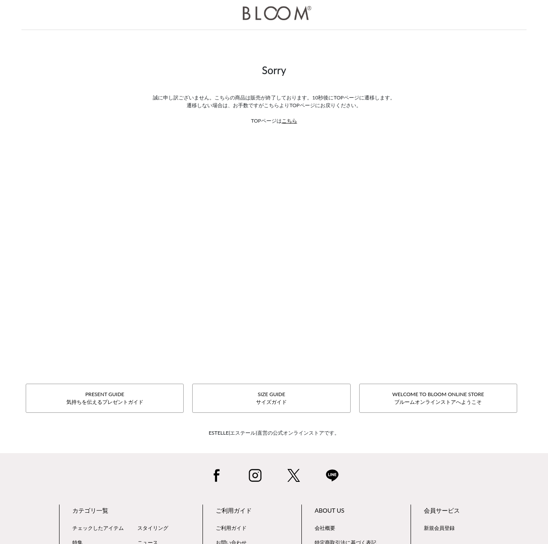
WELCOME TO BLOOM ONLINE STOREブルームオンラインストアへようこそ (438, 398)
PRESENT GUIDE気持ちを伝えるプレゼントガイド (104, 398)
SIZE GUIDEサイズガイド (271, 398)
